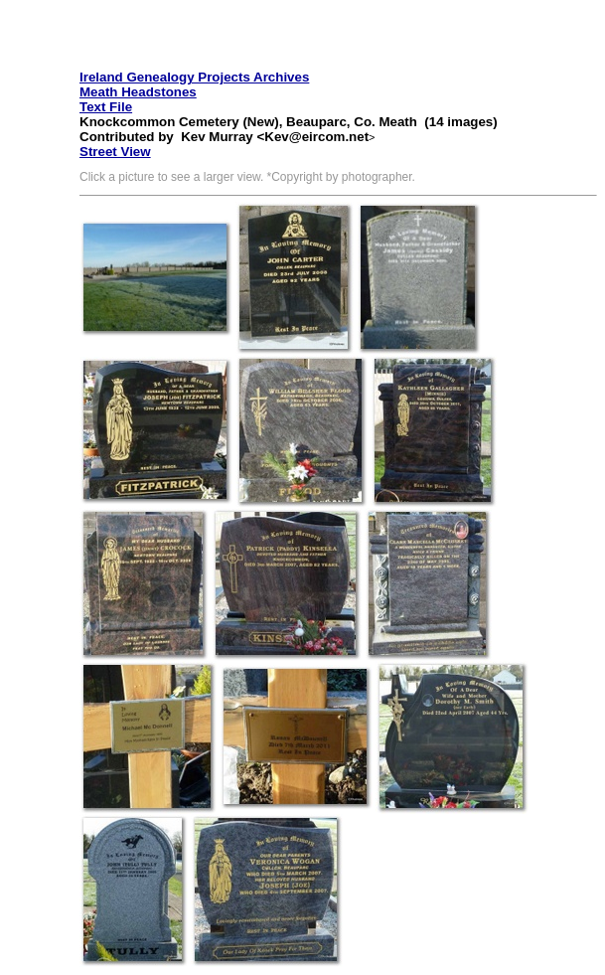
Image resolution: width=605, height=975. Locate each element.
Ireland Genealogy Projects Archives (194, 77)
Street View (115, 151)
